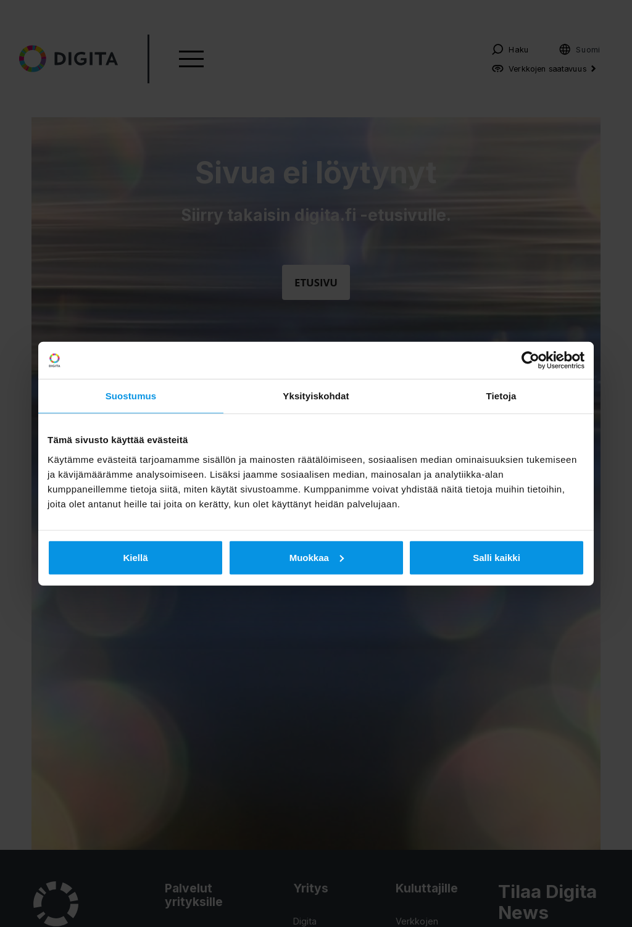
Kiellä (135, 557)
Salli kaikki (496, 557)
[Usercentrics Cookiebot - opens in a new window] (530, 360)
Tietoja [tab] (501, 396)
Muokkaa (316, 557)
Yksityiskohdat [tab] (316, 396)
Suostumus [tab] (131, 396)
